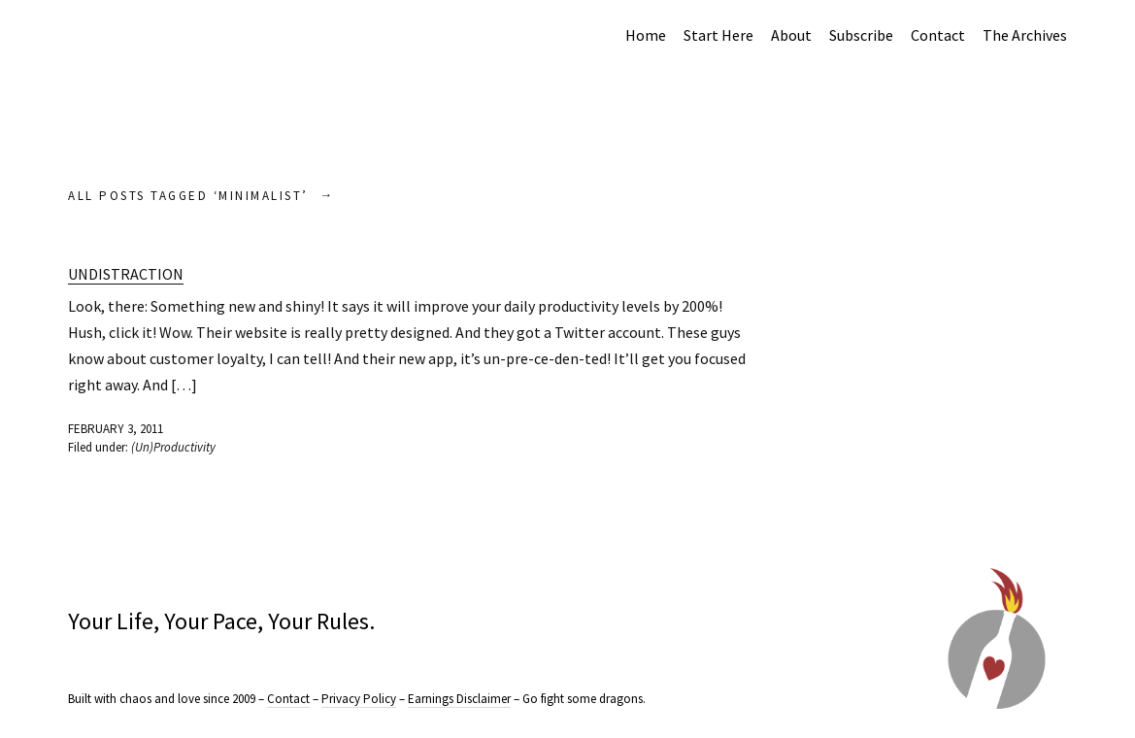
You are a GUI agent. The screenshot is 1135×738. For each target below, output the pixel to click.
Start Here (718, 35)
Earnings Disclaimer (459, 698)
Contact (938, 35)
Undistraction (126, 274)
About (791, 35)
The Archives (1025, 35)
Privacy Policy (358, 698)
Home (645, 35)
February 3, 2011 (115, 428)
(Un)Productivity (173, 447)
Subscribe (861, 35)
